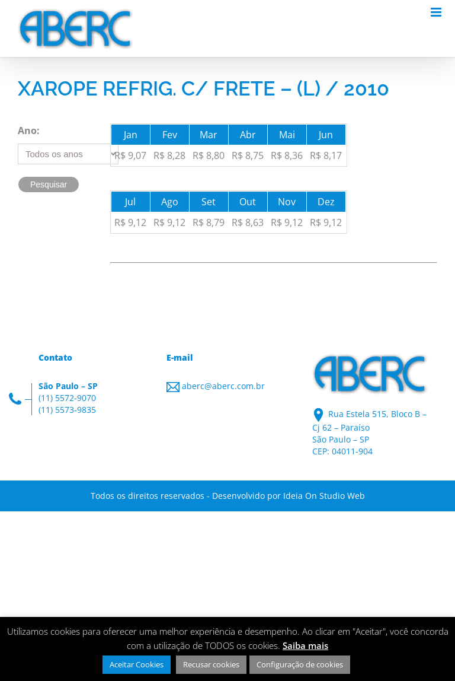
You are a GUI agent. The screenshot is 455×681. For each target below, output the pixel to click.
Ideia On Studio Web (324, 495)
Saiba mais (305, 645)
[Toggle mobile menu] (437, 12)
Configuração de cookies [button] (300, 664)
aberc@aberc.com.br (223, 386)
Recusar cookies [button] (211, 664)
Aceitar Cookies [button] (137, 664)
